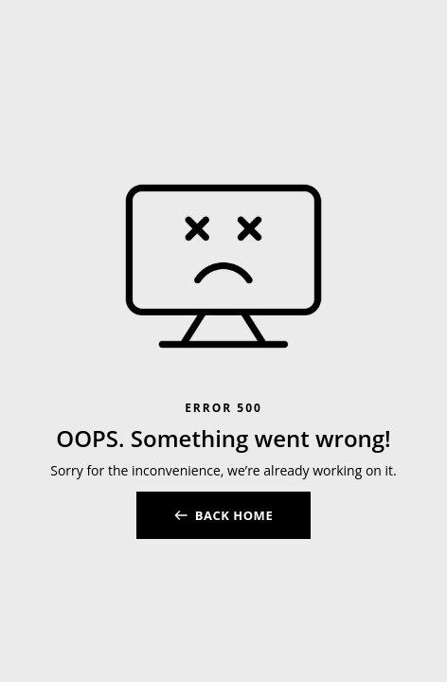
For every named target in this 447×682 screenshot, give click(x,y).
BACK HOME (234, 515)
